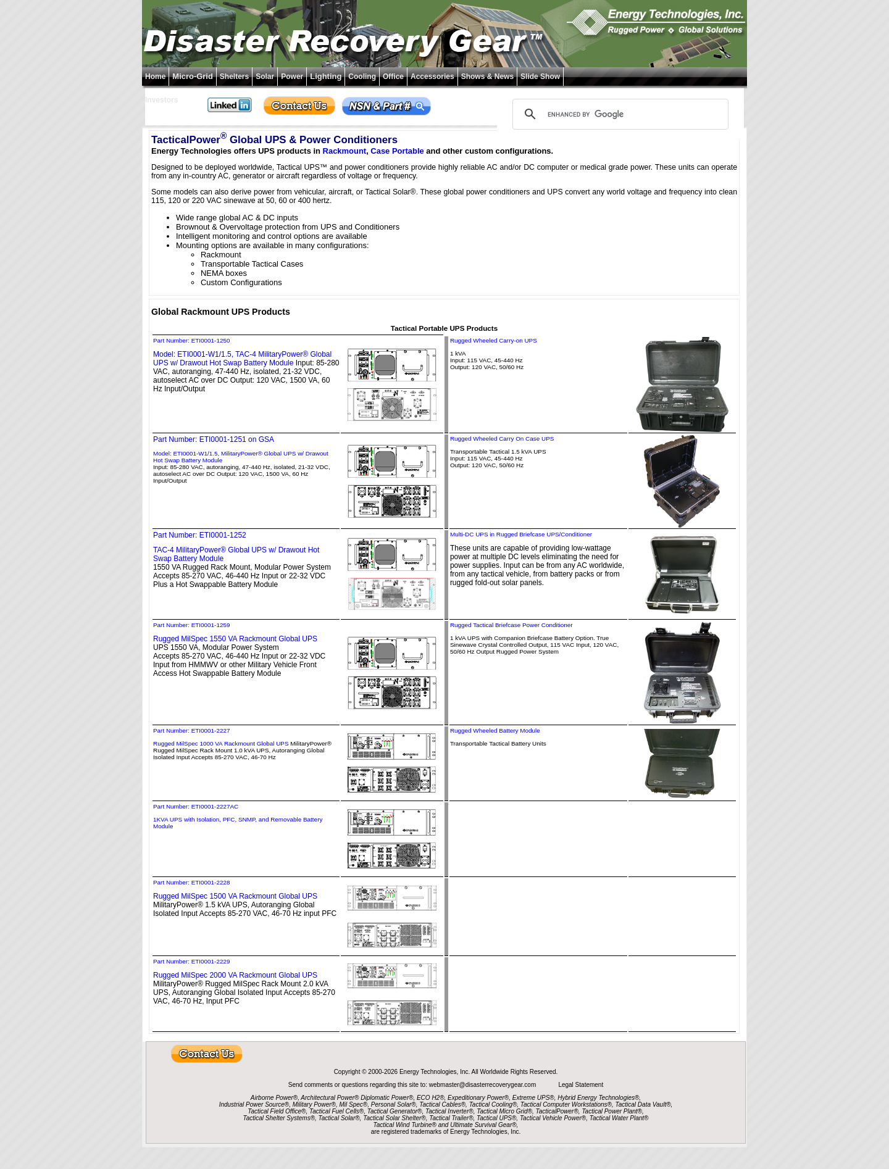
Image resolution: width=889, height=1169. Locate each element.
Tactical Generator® (394, 1111)
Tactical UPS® (496, 1118)
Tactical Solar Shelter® (394, 1118)
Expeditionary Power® (478, 1097)
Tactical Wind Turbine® (405, 1124)
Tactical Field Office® (277, 1111)
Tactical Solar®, (340, 1118)
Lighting (325, 76)
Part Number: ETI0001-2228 (191, 882)
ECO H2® (430, 1097)
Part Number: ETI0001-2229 (191, 961)
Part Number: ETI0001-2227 (191, 730)
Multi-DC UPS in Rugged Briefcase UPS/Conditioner (521, 534)
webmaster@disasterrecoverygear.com (483, 1084)
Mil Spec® (353, 1104)
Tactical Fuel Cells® (336, 1111)
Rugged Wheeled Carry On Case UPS (502, 438)
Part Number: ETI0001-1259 (191, 625)
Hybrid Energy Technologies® (598, 1097)
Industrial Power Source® (254, 1104)
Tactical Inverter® (449, 1111)
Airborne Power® (274, 1097)
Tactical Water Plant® (619, 1118)
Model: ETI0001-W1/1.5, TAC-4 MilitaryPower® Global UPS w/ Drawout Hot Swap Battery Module (242, 358)
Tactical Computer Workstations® (566, 1104)
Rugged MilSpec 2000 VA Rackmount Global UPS (235, 975)
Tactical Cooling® (493, 1104)
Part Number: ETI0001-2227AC (195, 806)
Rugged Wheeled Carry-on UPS (493, 340)
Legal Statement (580, 1084)
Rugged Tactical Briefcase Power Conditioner (511, 625)
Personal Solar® (393, 1104)
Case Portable (397, 151)
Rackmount (345, 151)
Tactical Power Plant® (612, 1111)
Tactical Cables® (442, 1104)
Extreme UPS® (533, 1097)
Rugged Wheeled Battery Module (495, 730)
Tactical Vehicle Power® (553, 1118)
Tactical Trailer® (451, 1118)
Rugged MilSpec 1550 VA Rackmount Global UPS (235, 638)
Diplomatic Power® (387, 1097)
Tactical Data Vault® (643, 1104)
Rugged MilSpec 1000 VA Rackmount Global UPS (221, 743)
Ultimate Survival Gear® (483, 1124)
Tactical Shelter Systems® (279, 1118)
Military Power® (314, 1104)
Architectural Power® (330, 1097)
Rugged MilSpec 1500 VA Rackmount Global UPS (235, 896)
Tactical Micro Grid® (504, 1111)
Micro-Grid (192, 76)
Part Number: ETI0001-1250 (191, 340)
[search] (619, 114)
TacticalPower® (557, 1111)
